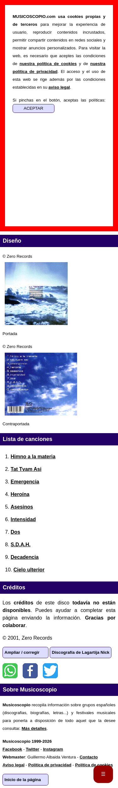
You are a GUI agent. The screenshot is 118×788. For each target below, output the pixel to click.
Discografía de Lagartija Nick (81, 652)
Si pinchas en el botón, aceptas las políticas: (59, 100)
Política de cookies (94, 765)
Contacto (89, 757)
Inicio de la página (22, 779)
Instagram (53, 749)
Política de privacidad (49, 765)
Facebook (30, 670)
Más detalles (34, 728)
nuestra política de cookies (48, 63)
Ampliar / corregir (21, 652)
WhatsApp (10, 670)
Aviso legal (14, 765)
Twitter (50, 670)
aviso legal (59, 87)
